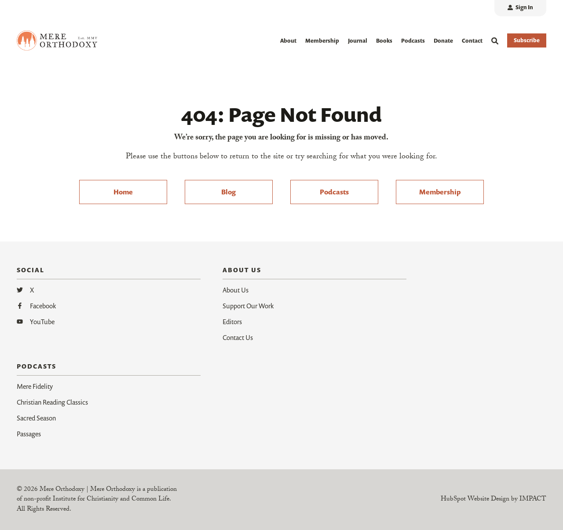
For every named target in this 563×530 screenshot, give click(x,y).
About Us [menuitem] (236, 289)
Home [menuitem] (123, 191)
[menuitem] (520, 8)
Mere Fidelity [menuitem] (35, 386)
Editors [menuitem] (232, 321)
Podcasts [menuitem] (334, 191)
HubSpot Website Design (475, 499)
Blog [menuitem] (228, 191)
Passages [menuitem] (29, 433)
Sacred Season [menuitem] (36, 417)
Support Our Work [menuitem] (248, 305)
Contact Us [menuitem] (238, 337)
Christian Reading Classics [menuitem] (52, 402)
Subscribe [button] (527, 40)
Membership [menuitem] (440, 191)
